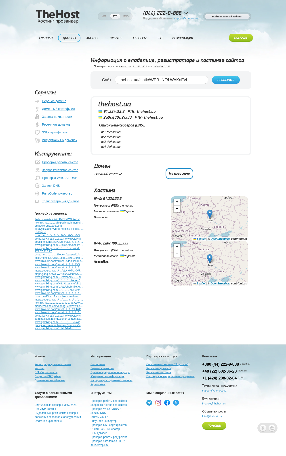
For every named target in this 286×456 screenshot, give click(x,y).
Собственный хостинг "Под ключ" (167, 364)
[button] (209, 213)
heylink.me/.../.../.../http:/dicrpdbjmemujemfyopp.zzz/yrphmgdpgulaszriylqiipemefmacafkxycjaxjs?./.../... (59, 222)
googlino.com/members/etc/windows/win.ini (59, 325)
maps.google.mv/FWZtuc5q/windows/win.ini (59, 274)
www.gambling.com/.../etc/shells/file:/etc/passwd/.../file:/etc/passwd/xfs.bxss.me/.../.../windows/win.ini (59, 286)
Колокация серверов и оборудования (58, 417)
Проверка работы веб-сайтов (108, 400)
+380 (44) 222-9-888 (220, 364)
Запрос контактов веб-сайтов (108, 404)
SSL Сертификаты (46, 372)
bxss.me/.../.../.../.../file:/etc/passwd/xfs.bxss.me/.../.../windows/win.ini (59, 254)
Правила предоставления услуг (110, 372)
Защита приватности (53, 117)
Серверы (139, 38)
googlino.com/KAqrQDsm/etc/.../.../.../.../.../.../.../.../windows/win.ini (59, 241)
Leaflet (199, 238)
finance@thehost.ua (214, 403)
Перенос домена (50, 101)
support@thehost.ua (186, 18)
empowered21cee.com (48, 225)
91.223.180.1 (140, 66)
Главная (46, 38)
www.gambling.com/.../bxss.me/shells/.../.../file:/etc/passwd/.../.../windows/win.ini (59, 245)
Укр (104, 16)
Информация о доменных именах (111, 380)
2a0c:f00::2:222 (161, 66)
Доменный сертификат (55, 109)
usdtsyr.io (40, 232)
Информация (182, 38)
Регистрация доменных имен (53, 364)
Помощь (241, 38)
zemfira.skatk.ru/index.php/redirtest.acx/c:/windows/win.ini (59, 318)
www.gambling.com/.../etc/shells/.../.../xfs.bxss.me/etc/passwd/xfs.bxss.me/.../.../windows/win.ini (59, 328)
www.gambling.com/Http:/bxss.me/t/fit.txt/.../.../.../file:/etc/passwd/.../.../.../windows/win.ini (59, 283)
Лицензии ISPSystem (48, 376)
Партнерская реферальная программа (170, 376)
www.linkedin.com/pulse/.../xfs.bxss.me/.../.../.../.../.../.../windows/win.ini (59, 261)
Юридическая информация (107, 376)
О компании (97, 364)
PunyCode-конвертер (103, 421)
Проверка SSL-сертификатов (108, 425)
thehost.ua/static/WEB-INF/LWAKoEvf (57, 219)
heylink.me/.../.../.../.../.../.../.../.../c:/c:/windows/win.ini (59, 302)
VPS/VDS (116, 38)
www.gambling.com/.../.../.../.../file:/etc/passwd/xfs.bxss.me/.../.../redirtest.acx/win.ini (59, 280)
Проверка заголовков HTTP (107, 441)
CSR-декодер (98, 433)
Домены (69, 38)
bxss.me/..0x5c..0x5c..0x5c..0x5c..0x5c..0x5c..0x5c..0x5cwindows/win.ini (59, 235)
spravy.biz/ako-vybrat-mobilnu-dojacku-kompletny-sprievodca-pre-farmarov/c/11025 (59, 228)
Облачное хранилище (48, 421)
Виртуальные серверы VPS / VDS (55, 404)
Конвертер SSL (99, 445)
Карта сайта (97, 384)
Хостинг (92, 38)
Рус (115, 16)
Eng (126, 16)
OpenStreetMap (220, 238)
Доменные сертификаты (50, 380)
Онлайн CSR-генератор (105, 429)
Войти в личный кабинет (227, 16)
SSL (159, 38)
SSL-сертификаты (51, 132)
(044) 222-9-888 (162, 13)
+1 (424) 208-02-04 (219, 378)
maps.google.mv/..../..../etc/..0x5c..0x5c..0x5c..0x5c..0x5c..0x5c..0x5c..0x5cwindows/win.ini (59, 270)
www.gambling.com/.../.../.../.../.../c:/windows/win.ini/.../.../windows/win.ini (59, 322)
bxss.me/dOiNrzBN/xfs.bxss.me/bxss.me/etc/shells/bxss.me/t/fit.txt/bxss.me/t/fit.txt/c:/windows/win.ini (59, 296)
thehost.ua (124, 66)
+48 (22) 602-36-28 (219, 371)
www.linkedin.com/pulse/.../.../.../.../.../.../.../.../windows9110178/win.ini (59, 293)
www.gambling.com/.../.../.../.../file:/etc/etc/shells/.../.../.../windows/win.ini (59, 290)
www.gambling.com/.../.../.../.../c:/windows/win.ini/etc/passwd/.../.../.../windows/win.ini (59, 248)
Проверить (225, 80)
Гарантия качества (102, 368)
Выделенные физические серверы (56, 413)
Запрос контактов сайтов (56, 170)
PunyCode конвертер (53, 193)
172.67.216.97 (43, 251)
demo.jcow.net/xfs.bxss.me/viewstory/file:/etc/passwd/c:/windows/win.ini (59, 238)
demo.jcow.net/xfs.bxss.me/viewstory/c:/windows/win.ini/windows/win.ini (59, 315)
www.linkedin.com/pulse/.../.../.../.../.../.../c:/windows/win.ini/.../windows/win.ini (59, 312)
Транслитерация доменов (57, 201)
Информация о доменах (56, 140)
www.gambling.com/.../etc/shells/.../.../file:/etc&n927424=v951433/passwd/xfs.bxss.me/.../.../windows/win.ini (59, 277)
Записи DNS (47, 186)
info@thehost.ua (212, 416)
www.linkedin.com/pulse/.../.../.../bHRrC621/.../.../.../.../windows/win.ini (59, 309)
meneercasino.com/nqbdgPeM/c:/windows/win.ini (59, 306)
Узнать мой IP (99, 417)
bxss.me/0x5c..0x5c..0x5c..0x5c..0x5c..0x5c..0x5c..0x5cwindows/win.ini (59, 257)
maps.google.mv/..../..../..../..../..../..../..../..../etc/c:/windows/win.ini (59, 299)
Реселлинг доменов (53, 124)
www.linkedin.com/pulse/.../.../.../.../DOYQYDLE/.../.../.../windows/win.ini (59, 264)
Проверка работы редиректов (108, 437)
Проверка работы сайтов (56, 162)
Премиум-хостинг (45, 408)
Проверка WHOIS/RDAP (56, 178)
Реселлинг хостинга (158, 372)
